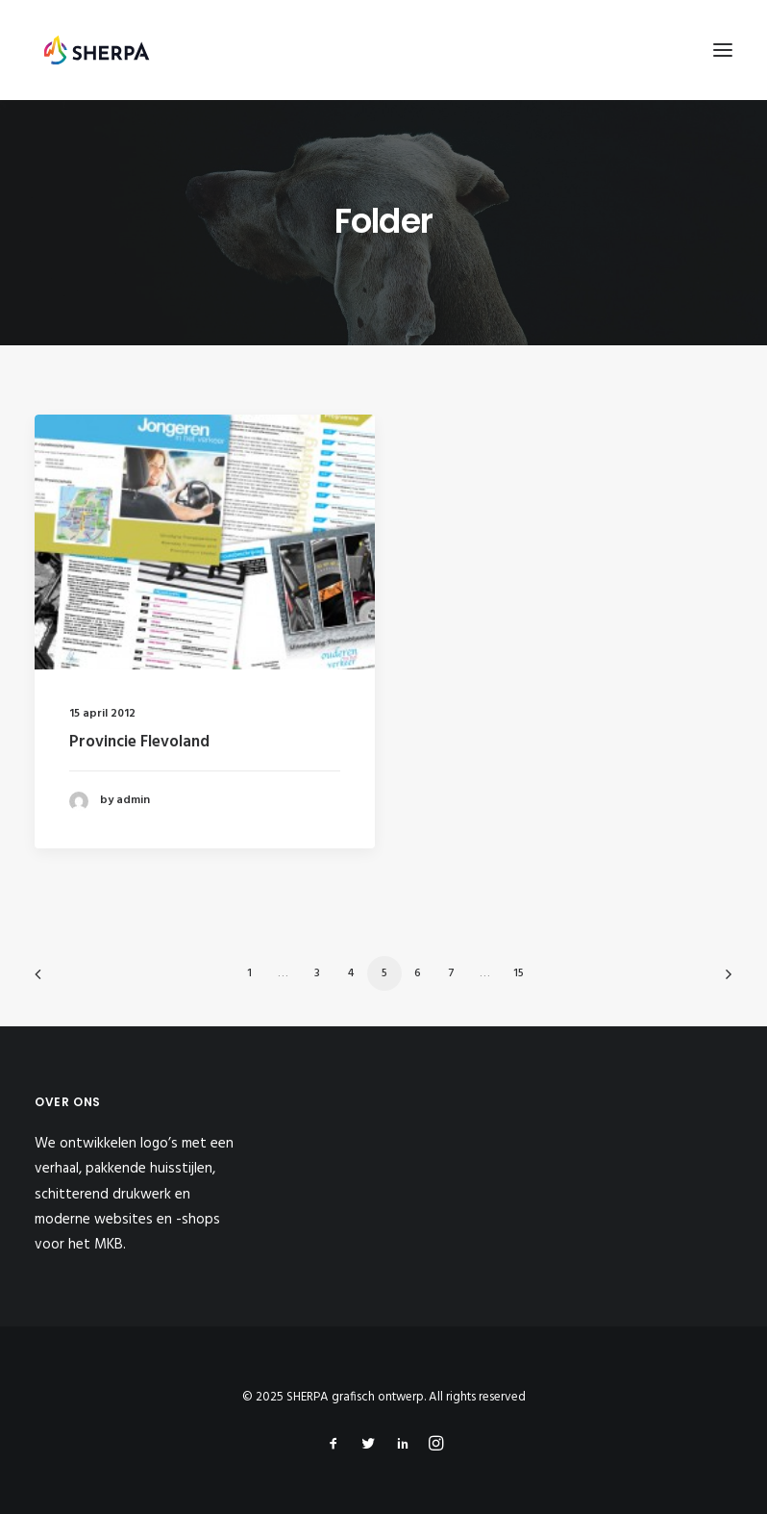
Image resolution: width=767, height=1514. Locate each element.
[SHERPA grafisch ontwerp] (97, 50)
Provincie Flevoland (139, 742)
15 (518, 973)
